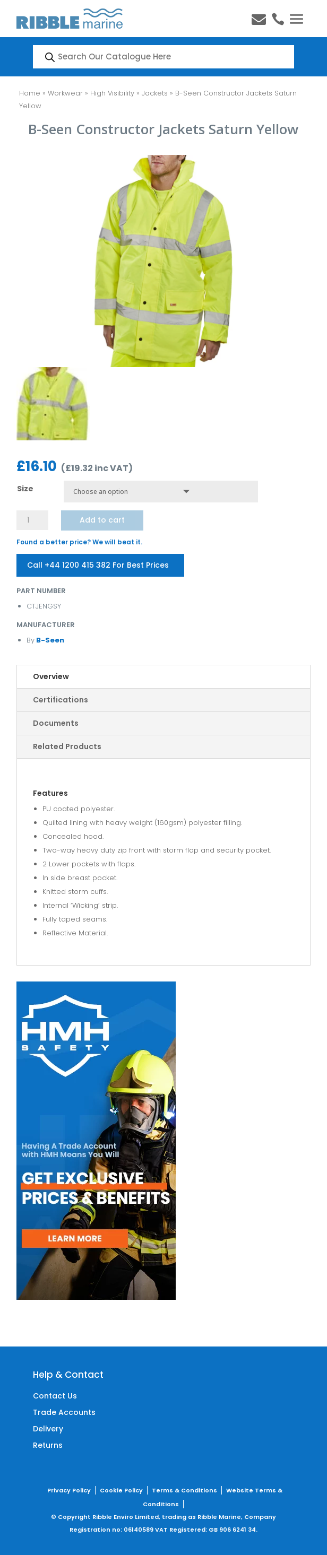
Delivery (48, 1428)
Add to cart (102, 520)
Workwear (65, 93)
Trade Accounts (64, 1412)
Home (29, 93)
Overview (51, 676)
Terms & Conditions (184, 1490)
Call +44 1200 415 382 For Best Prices (98, 565)
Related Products (67, 746)
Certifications (60, 699)
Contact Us (55, 1396)
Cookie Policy (121, 1490)
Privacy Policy (69, 1490)
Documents (56, 723)
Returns (48, 1445)
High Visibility (112, 93)
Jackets (155, 93)
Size (25, 488)
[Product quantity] (32, 520)
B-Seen (49, 640)
